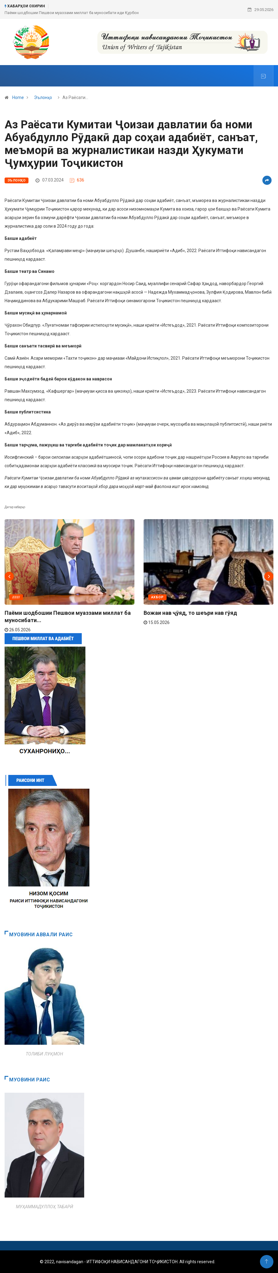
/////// (16, 597)
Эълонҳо (43, 97)
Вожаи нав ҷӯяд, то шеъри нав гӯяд (190, 613)
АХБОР (157, 597)
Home (18, 97)
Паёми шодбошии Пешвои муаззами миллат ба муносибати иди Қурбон (72, 12)
